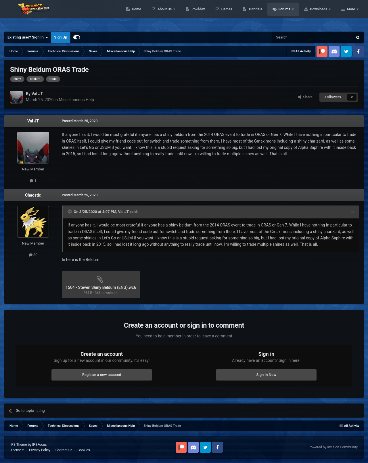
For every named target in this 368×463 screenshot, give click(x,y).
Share (305, 97)
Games (263, 14)
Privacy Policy (39, 450)
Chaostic (33, 195)
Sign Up (60, 37)
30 (33, 255)
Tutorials (292, 14)
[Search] (298, 37)
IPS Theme (18, 445)
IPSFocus (39, 445)
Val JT (33, 121)
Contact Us (63, 450)
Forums (321, 14)
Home (173, 14)
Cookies (84, 450)
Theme (17, 450)
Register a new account (101, 374)
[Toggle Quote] (70, 211)
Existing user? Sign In (27, 37)
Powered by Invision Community (333, 447)
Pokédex (235, 14)
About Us (201, 14)
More (351, 14)
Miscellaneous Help (76, 99)
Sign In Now (266, 374)
